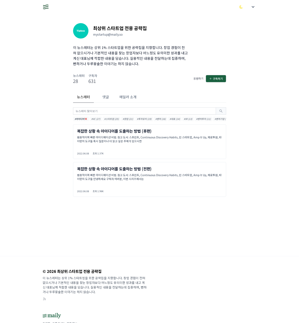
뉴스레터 (83, 96)
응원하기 (198, 78)
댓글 (105, 96)
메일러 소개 (128, 96)
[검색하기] (221, 111)
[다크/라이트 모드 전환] (241, 7)
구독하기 (216, 79)
